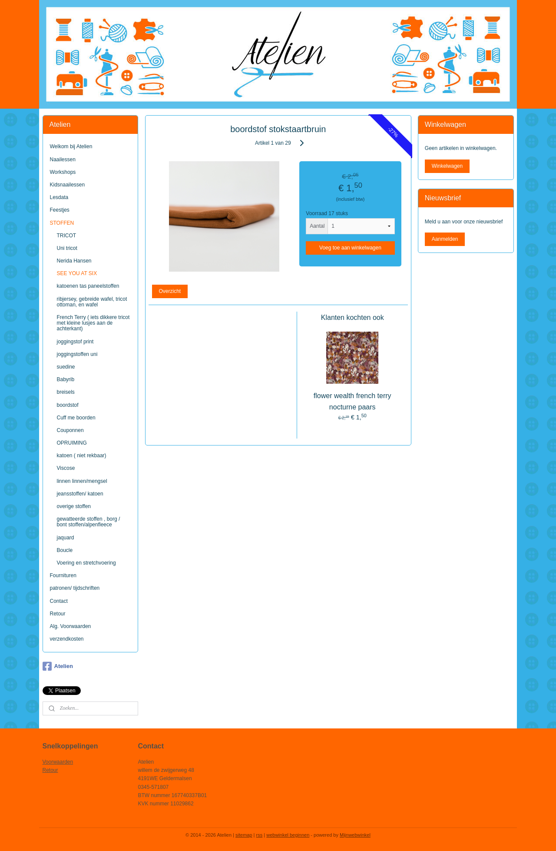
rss (259, 835)
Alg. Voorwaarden (70, 626)
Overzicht (170, 291)
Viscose (66, 468)
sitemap (243, 835)
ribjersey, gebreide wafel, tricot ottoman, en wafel (92, 302)
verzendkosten (67, 639)
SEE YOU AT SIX (77, 273)
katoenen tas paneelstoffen (88, 286)
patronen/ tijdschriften (75, 588)
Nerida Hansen (74, 261)
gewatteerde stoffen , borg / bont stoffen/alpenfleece (88, 522)
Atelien (58, 666)
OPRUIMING (72, 443)
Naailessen (63, 159)
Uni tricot (67, 248)
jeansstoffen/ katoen (80, 494)
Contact (59, 601)
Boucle (65, 550)
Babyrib (66, 379)
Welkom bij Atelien (71, 146)
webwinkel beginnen (287, 835)
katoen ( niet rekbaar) (81, 455)
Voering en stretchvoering (86, 563)
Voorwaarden (58, 762)
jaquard (65, 538)
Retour (58, 614)
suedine (66, 367)
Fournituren (63, 575)
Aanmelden (445, 239)
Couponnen (70, 430)
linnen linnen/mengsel (82, 481)
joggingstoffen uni (77, 354)
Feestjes (60, 210)
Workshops (63, 172)
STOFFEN (62, 223)
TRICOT (66, 236)
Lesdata (59, 197)
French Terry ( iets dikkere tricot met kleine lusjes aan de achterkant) (93, 323)
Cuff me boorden (76, 418)
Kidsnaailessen (67, 185)
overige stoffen (74, 506)
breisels (66, 392)
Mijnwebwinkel (355, 835)
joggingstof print (75, 342)
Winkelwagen (447, 166)
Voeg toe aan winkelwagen (350, 248)
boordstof (68, 405)
